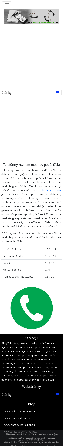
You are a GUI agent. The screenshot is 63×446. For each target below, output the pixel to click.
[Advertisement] (31, 55)
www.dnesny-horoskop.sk (19, 424)
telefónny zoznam (51, 190)
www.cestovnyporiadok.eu (20, 411)
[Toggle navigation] (6, 4)
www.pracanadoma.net (18, 418)
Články (6, 93)
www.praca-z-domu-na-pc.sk (21, 431)
